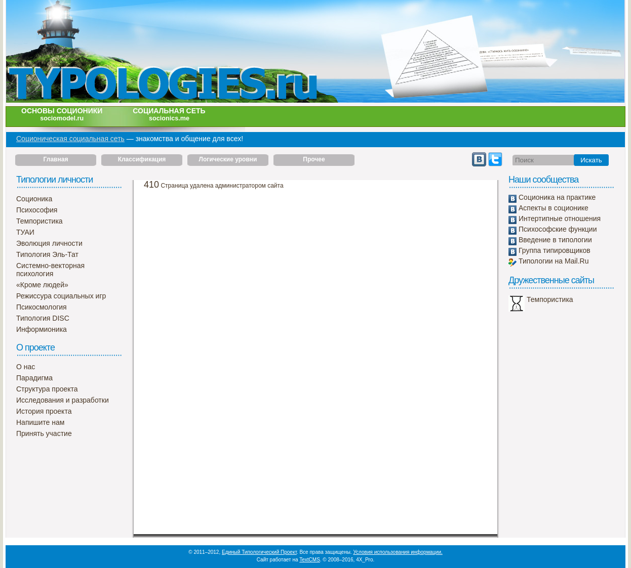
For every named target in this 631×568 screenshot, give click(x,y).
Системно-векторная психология (50, 269)
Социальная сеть (169, 114)
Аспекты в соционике (553, 208)
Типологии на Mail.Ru (553, 261)
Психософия (36, 210)
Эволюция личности (49, 243)
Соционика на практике (557, 197)
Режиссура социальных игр (61, 296)
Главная (56, 159)
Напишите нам (40, 422)
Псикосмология (41, 307)
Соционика (34, 199)
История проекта (43, 411)
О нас (25, 367)
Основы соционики (61, 114)
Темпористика (39, 221)
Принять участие (44, 433)
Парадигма (34, 378)
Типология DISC (42, 318)
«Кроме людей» (42, 285)
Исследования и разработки (62, 400)
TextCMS (309, 559)
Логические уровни (228, 159)
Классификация (142, 159)
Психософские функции (558, 229)
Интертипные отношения (560, 218)
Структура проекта (47, 389)
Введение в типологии (555, 240)
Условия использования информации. (397, 552)
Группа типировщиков (554, 250)
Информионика (41, 329)
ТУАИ (25, 232)
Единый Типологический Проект (259, 552)
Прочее (314, 159)
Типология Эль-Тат (47, 254)
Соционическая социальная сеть (70, 139)
